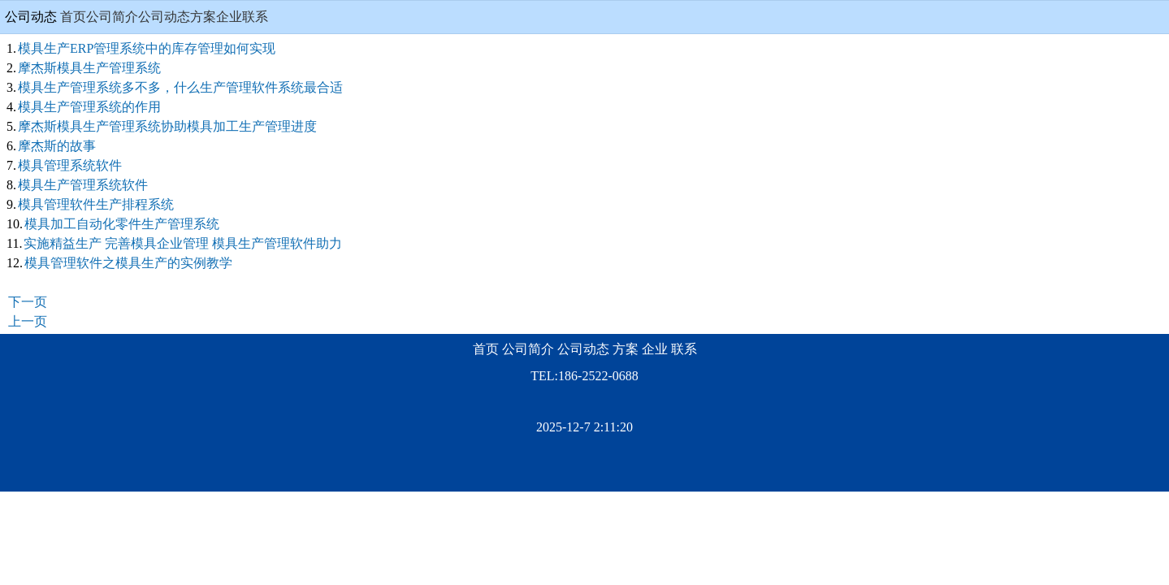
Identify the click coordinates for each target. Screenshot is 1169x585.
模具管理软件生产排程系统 (96, 204)
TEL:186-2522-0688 (584, 376)
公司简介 (112, 17)
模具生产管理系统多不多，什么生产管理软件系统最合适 (180, 87)
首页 (73, 17)
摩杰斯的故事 (57, 146)
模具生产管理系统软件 (83, 185)
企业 (229, 17)
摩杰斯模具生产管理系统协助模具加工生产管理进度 (167, 126)
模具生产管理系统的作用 (89, 107)
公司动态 (164, 17)
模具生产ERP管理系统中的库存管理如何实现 (146, 48)
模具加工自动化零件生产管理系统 (121, 224)
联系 (255, 17)
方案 (203, 17)
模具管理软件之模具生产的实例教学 (128, 263)
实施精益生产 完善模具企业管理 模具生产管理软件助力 (183, 243)
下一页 (27, 302)
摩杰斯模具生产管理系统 (89, 68)
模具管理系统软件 (70, 165)
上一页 (27, 321)
